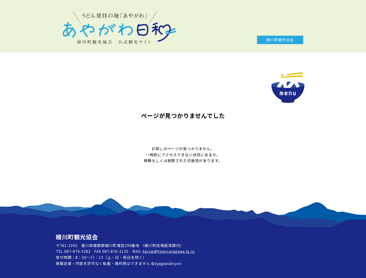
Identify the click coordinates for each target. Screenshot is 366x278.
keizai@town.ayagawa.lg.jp (168, 251)
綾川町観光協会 (280, 39)
